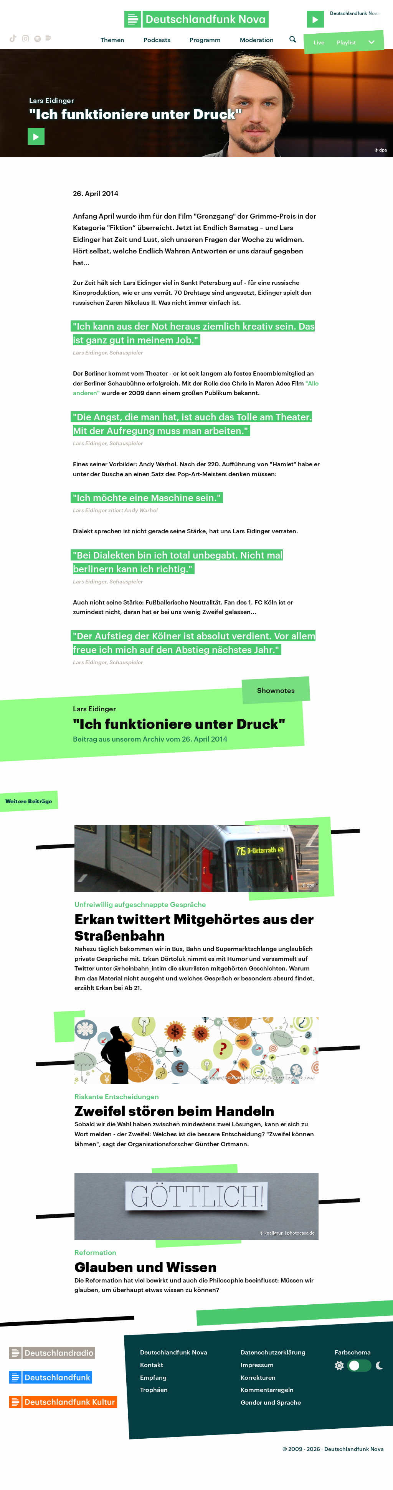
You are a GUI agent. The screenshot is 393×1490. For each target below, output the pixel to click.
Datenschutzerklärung (273, 1352)
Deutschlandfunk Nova (173, 1352)
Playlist (346, 42)
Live (319, 42)
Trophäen (154, 1389)
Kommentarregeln (267, 1389)
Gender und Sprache (271, 1402)
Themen (112, 39)
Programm (205, 39)
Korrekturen (258, 1377)
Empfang (153, 1377)
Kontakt (151, 1364)
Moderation (257, 39)
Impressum (257, 1364)
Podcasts (157, 39)
